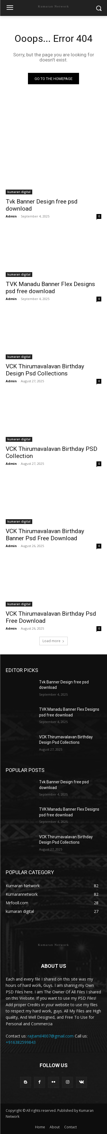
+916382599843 (21, 1042)
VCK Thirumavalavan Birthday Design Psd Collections (45, 370)
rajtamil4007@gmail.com (51, 1036)
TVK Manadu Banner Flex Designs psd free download (50, 288)
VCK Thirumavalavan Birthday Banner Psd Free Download (45, 535)
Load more (53, 640)
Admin (11, 216)
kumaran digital (19, 192)
